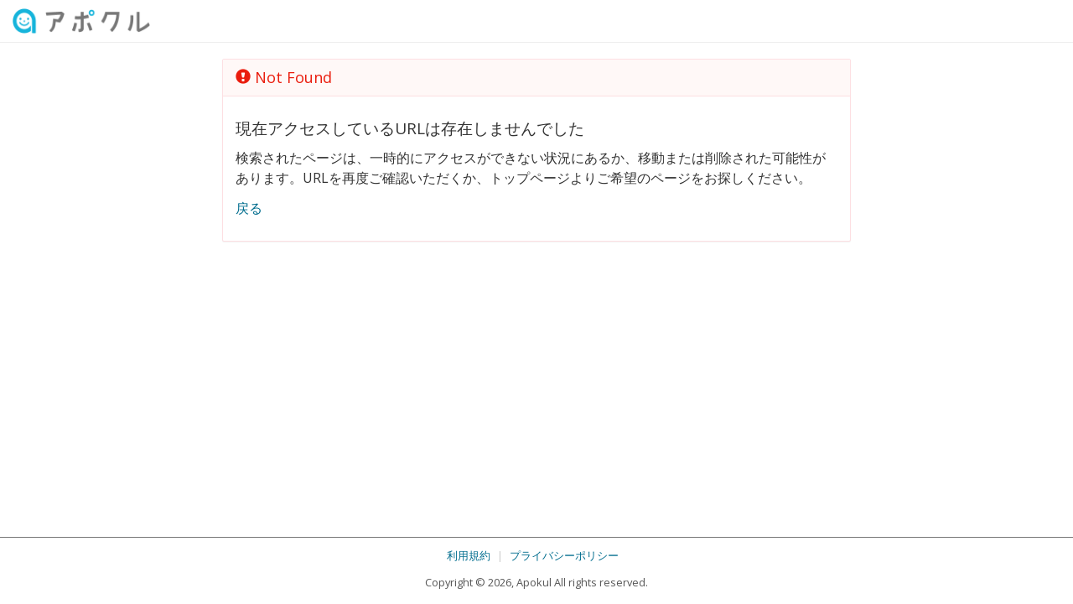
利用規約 (468, 555)
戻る (249, 208)
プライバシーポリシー (564, 555)
